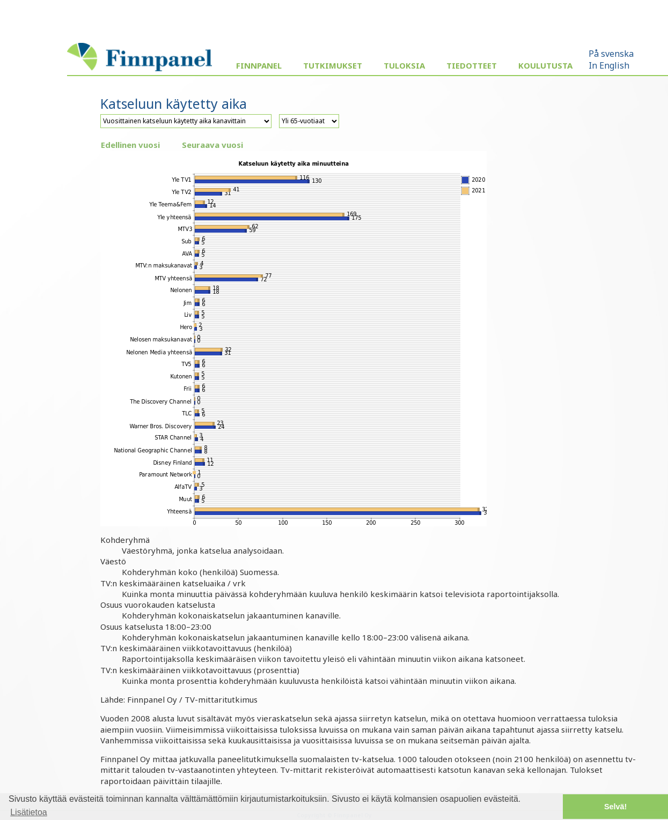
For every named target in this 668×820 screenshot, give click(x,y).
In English (609, 65)
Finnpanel (259, 65)
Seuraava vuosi (212, 144)
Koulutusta (545, 65)
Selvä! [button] (615, 806)
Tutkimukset (332, 65)
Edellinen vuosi (130, 144)
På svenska (611, 53)
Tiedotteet (471, 65)
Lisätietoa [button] (28, 812)
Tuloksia (404, 65)
